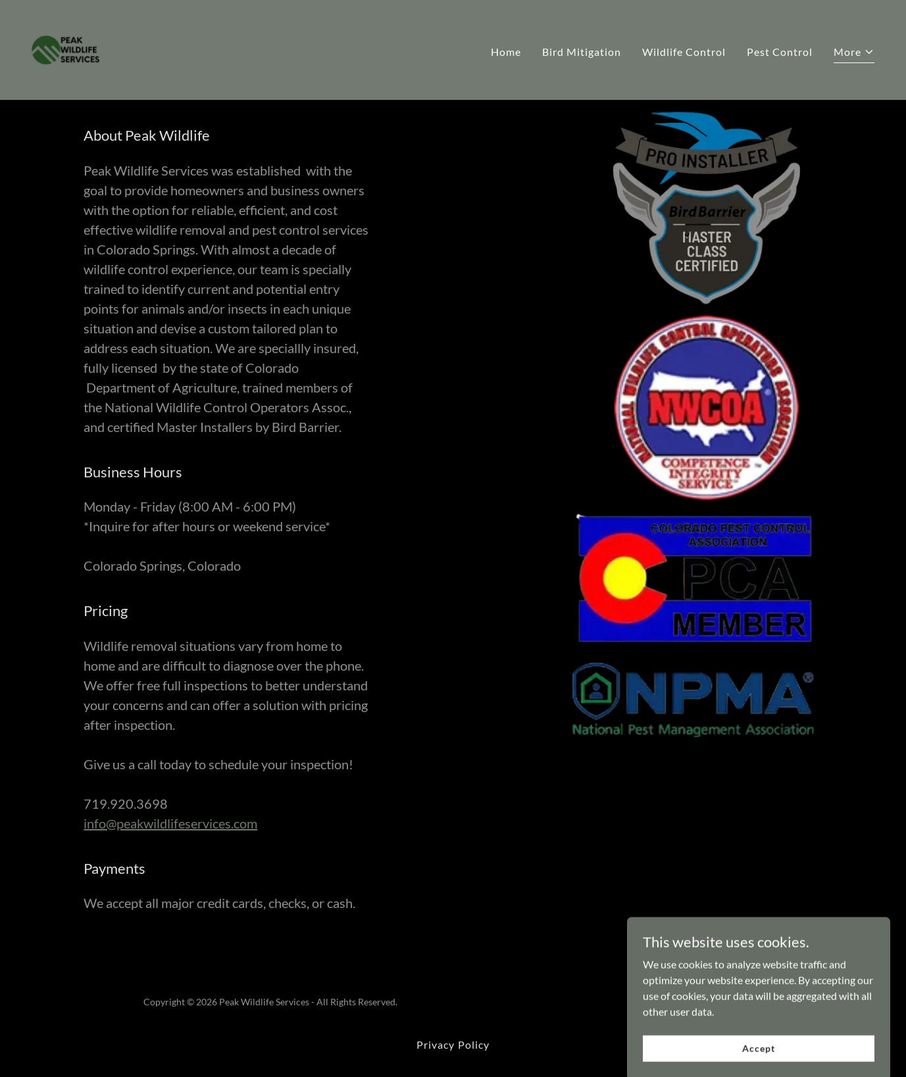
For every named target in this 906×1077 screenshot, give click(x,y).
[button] (854, 53)
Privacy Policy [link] (452, 1044)
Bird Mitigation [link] (581, 51)
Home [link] (506, 51)
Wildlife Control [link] (684, 51)
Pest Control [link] (780, 51)
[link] (66, 48)
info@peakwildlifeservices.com (170, 823)
